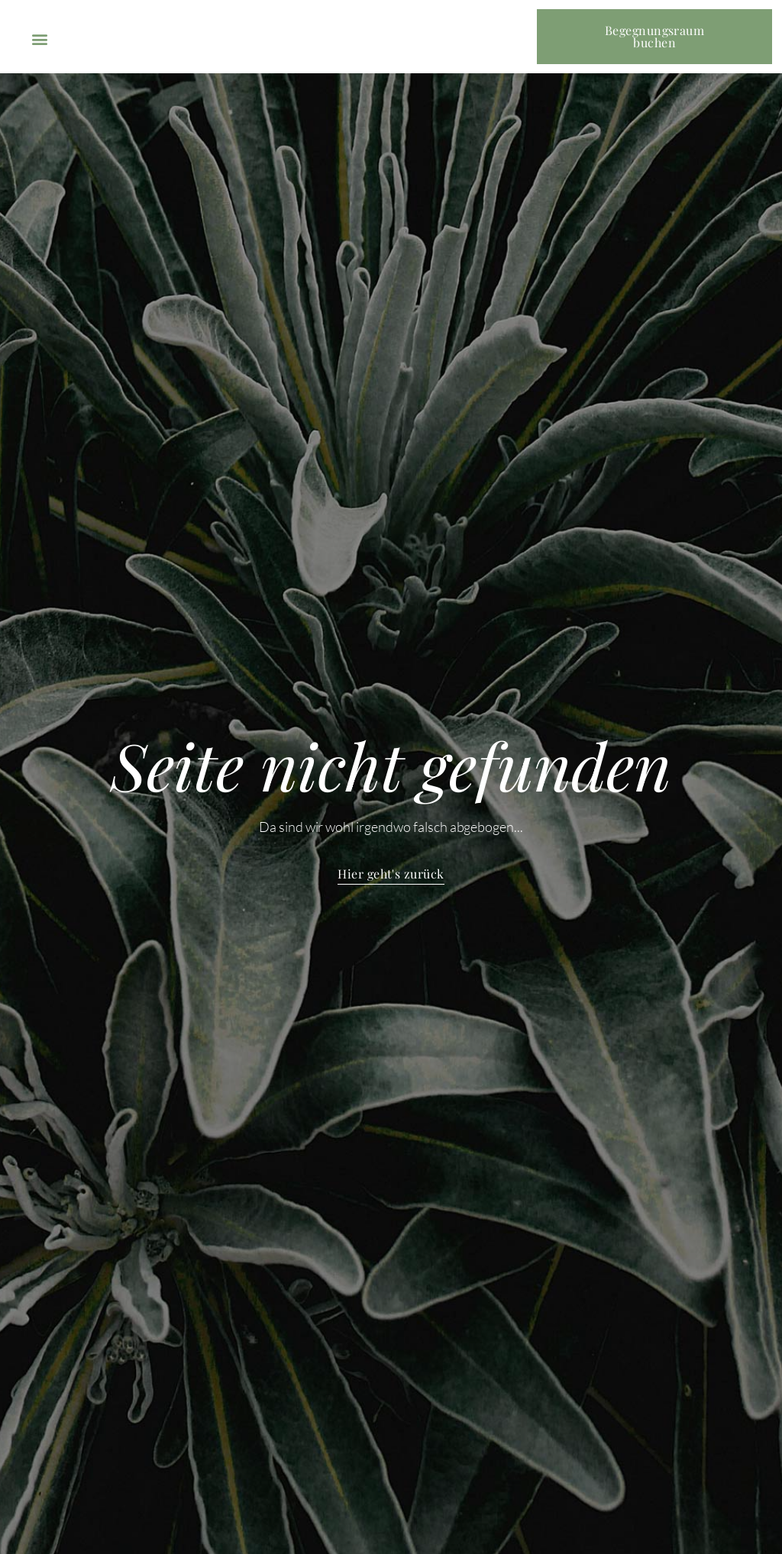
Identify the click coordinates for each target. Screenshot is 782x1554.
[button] (39, 38)
